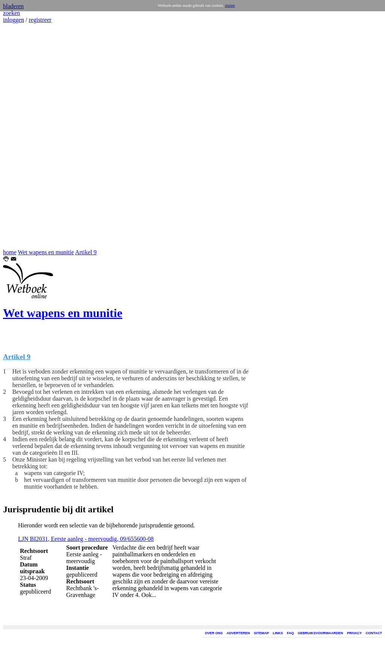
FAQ (290, 633)
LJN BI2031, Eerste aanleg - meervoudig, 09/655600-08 (86, 539)
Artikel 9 (86, 252)
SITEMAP (261, 633)
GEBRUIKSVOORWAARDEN (320, 633)
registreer (40, 20)
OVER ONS (214, 633)
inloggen (13, 20)
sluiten (230, 5)
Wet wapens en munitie (46, 252)
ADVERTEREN (238, 633)
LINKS (278, 633)
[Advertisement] (25, 136)
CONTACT (374, 633)
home (10, 252)
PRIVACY (354, 633)
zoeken (11, 13)
